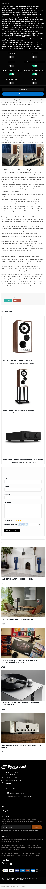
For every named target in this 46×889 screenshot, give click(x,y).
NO (17, 300)
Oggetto (7, 494)
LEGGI (3, 583)
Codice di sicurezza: (10, 524)
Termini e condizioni (20, 886)
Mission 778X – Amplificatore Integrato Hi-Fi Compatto (23, 460)
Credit (21, 879)
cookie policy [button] (15, 16)
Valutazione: (8, 520)
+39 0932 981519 (11, 777)
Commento (8, 502)
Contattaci (9, 796)
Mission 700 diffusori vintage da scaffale (18, 360)
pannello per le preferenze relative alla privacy (28, 48)
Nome (6, 478)
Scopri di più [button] (23, 89)
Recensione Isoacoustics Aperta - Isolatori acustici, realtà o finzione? (19, 661)
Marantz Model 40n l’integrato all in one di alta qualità (22, 746)
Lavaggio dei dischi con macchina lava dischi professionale (20, 704)
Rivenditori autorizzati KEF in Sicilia (17, 579)
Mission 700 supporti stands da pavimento (18, 410)
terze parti (31, 18)
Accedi (12, 363)
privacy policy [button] (33, 8)
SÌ (8, 300)
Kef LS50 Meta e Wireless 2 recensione (17, 620)
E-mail (6, 486)
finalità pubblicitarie (28, 25)
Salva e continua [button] (23, 94)
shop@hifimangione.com (14, 780)
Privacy (13, 886)
